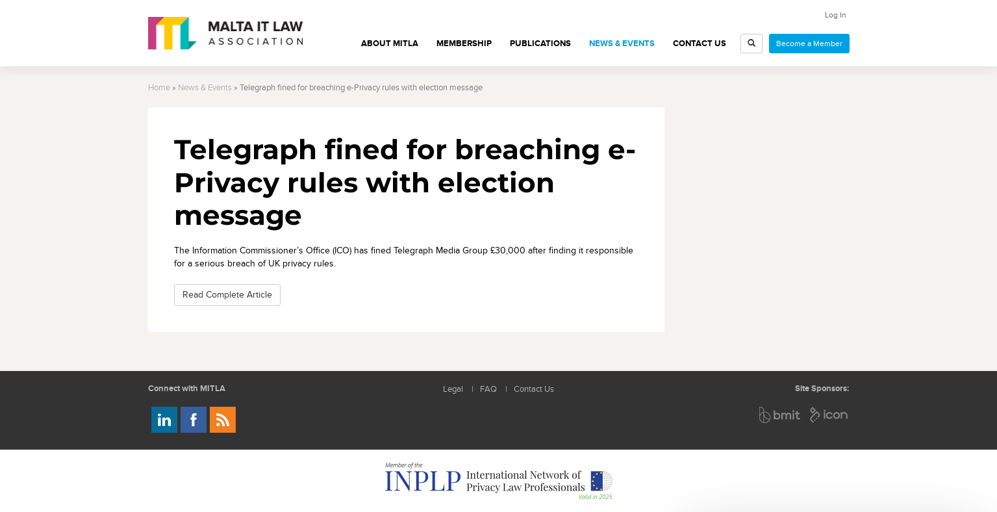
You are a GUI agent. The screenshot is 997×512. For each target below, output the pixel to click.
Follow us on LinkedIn (164, 420)
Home (159, 88)
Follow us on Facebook (194, 420)
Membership (464, 43)
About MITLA (389, 43)
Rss (223, 420)
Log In (835, 14)
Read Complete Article (227, 294)
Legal (453, 389)
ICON (829, 415)
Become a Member (809, 43)
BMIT (780, 415)
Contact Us (699, 43)
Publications (540, 43)
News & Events (622, 43)
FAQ (488, 389)
